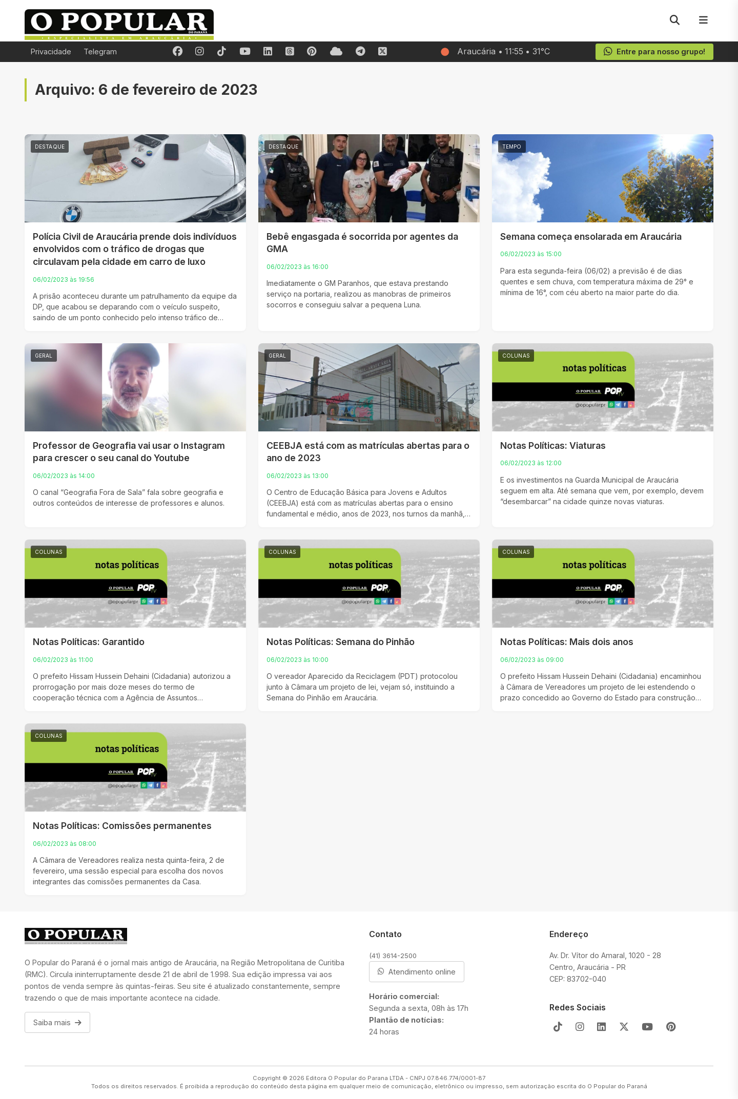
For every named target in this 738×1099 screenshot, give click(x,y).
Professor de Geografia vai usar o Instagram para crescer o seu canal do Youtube (129, 452)
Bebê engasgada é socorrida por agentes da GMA (362, 243)
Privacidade (51, 51)
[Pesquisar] (674, 20)
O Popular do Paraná (617, 1086)
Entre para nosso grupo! (654, 51)
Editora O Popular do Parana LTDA (355, 1078)
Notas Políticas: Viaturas (553, 445)
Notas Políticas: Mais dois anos (566, 641)
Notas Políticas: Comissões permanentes (122, 825)
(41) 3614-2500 (393, 955)
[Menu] (703, 20)
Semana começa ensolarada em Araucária (591, 236)
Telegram (100, 51)
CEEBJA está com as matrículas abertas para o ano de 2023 (367, 452)
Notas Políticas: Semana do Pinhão (340, 641)
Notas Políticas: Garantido (89, 641)
